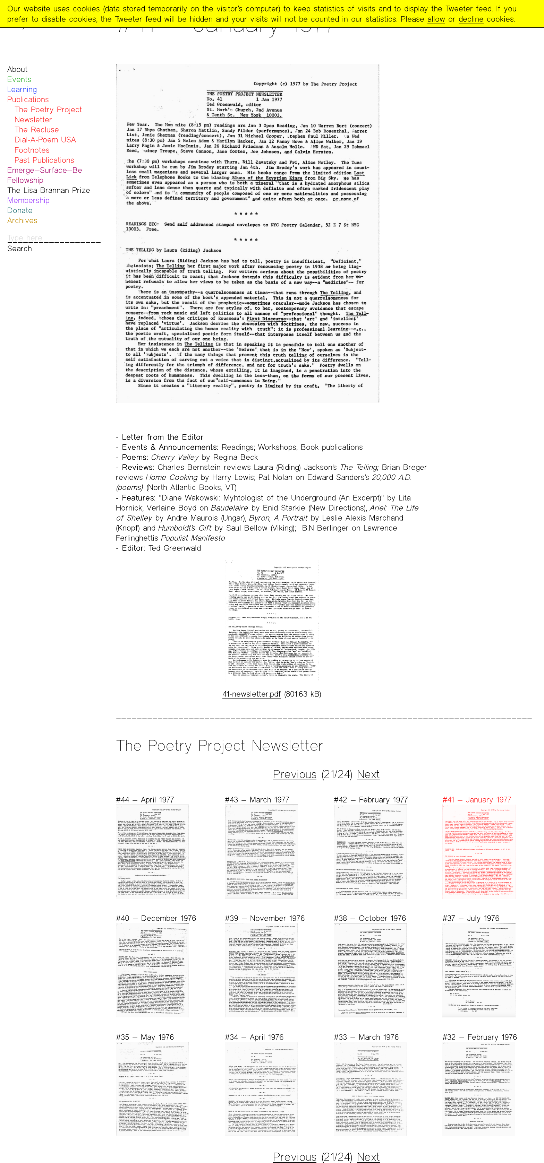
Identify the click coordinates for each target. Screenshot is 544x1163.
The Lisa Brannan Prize (48, 190)
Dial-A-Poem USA (45, 139)
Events (19, 79)
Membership (28, 200)
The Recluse (37, 129)
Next (368, 774)
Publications (28, 99)
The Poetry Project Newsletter (48, 114)
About (17, 69)
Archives (22, 220)
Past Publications (44, 160)
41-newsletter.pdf (251, 693)
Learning (22, 89)
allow (436, 19)
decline (471, 19)
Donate (20, 210)
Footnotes (32, 150)
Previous (294, 774)
